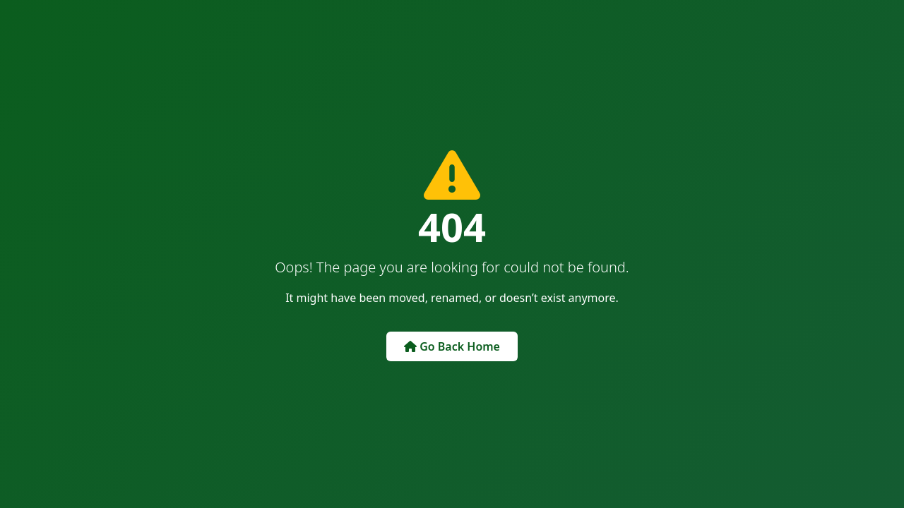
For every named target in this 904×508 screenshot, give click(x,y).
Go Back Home (452, 346)
